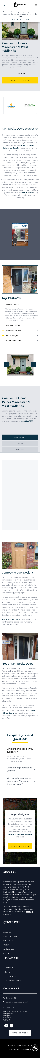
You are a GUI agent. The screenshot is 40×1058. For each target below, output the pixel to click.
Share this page (20, 1033)
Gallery (6, 945)
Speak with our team (11, 619)
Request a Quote (20, 80)
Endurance (7, 148)
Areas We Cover (10, 936)
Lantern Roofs (11, 976)
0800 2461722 (27, 421)
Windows (9, 967)
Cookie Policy (26, 1049)
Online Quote (8, 949)
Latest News (8, 940)
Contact (6, 953)
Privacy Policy (14, 1049)
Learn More (20, 74)
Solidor (31, 145)
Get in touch (27, 192)
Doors (7, 972)
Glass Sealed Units (13, 980)
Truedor (24, 145)
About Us (7, 932)
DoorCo (16, 148)
